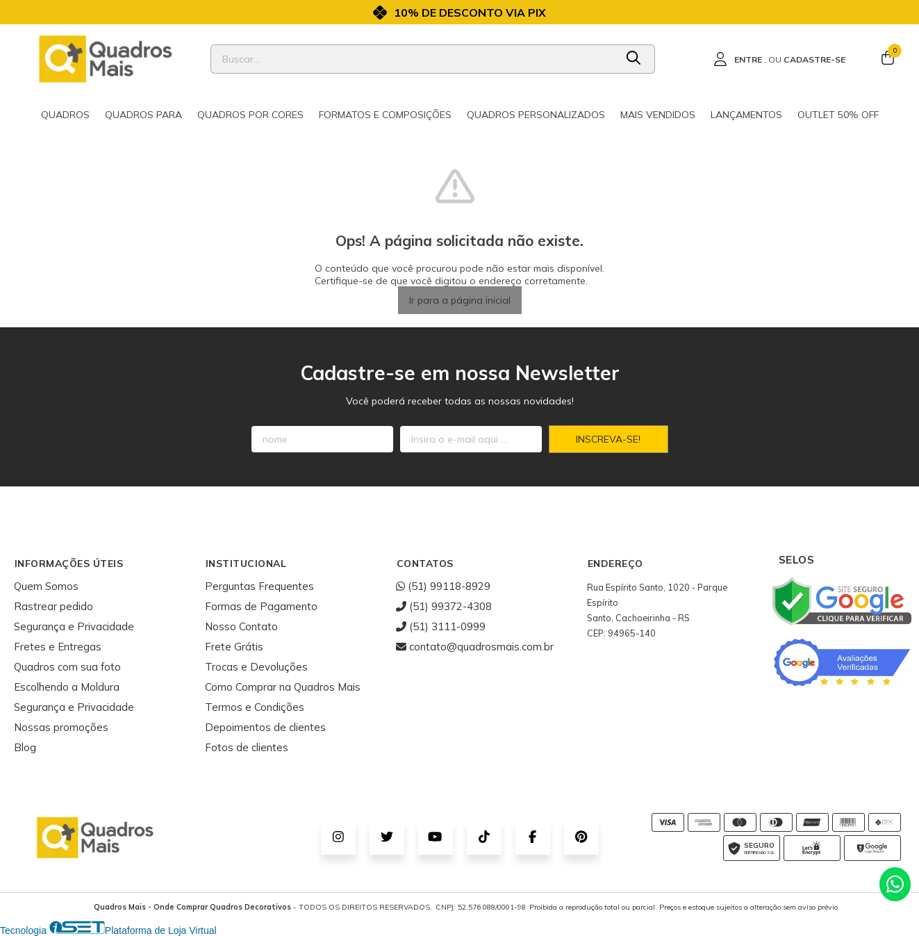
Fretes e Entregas (57, 646)
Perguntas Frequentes (259, 586)
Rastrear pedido (53, 606)
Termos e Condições (254, 707)
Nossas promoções (61, 727)
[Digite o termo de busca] (413, 59)
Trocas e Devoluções (256, 666)
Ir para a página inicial (460, 300)
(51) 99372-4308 (444, 606)
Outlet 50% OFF (838, 114)
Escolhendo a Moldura (66, 686)
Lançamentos (746, 114)
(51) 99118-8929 (443, 586)
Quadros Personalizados (536, 114)
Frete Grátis (234, 646)
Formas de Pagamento (261, 606)
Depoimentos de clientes (265, 727)
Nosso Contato (241, 626)
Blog (25, 747)
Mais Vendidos (657, 114)
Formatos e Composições (385, 114)
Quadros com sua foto (67, 666)
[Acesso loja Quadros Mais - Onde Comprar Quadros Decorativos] (779, 59)
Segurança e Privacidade (74, 626)
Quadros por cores (250, 114)
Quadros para (143, 114)
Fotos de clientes (246, 747)
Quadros (65, 114)
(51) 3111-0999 (441, 626)
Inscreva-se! (608, 439)
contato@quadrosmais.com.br (475, 646)
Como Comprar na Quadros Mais (283, 686)
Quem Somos (46, 586)
